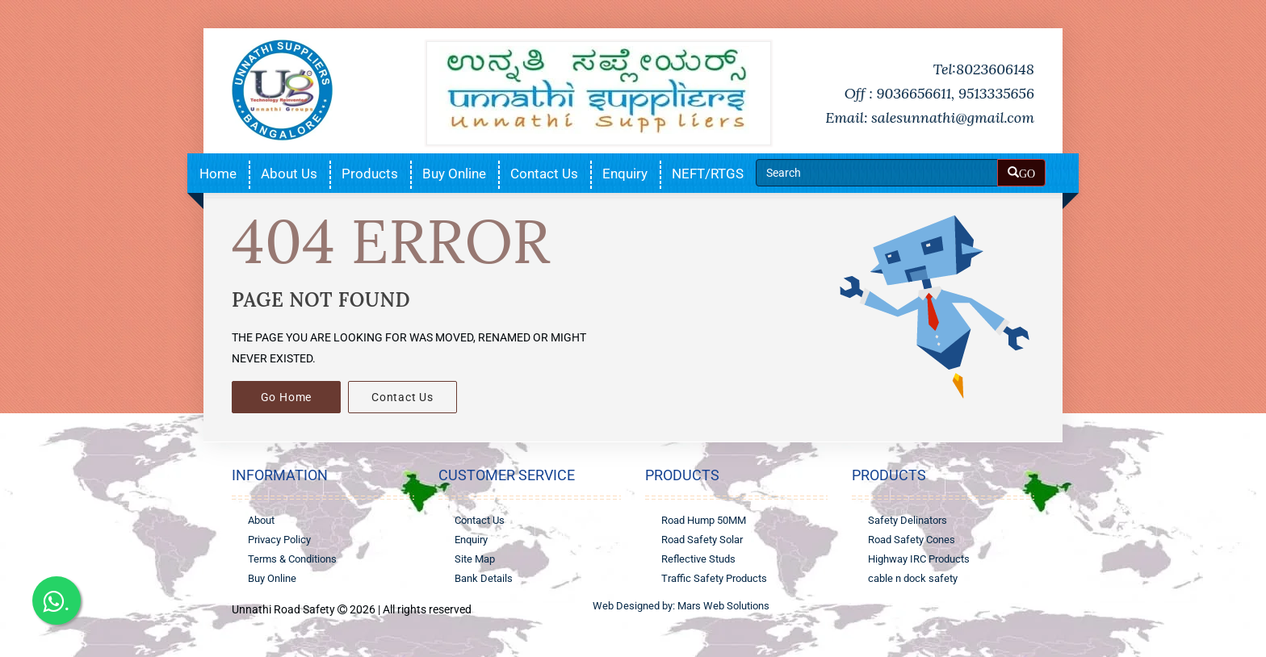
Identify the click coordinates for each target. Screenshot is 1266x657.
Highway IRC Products (919, 559)
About (261, 520)
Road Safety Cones (911, 540)
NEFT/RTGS (708, 173)
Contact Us (544, 173)
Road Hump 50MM (703, 520)
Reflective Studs (698, 559)
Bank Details (484, 578)
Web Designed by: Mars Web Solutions (681, 606)
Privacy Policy (279, 540)
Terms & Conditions (292, 559)
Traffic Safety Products (714, 578)
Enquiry (625, 173)
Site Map (475, 559)
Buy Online (454, 173)
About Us (289, 173)
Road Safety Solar (702, 540)
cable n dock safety (913, 578)
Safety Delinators (907, 520)
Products (370, 173)
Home (218, 173)
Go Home (286, 397)
